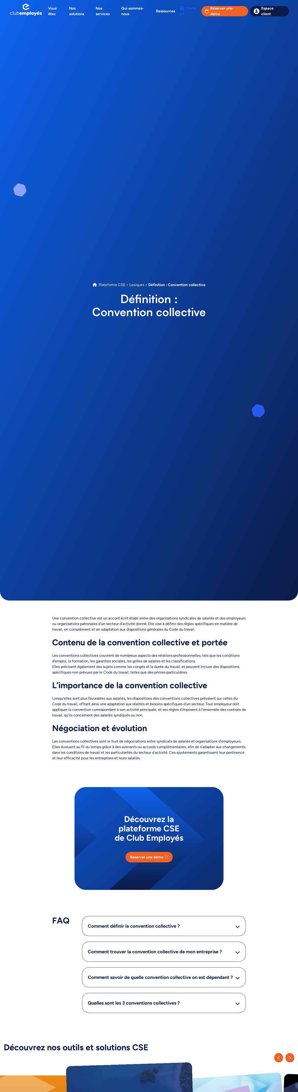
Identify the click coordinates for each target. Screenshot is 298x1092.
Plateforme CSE (112, 285)
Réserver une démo (221, 11)
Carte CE (188, 11)
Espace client (267, 11)
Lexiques (136, 285)
